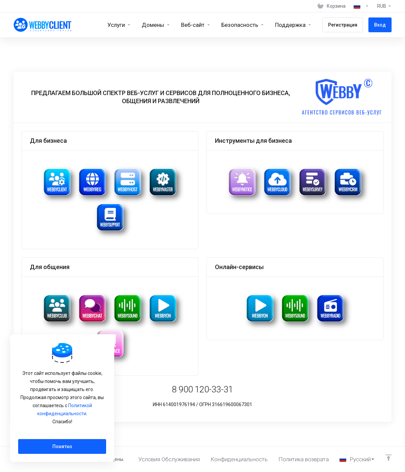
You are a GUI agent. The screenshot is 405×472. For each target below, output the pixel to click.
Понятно (62, 446)
